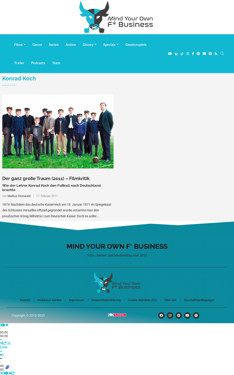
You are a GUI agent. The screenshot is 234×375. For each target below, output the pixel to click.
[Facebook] (193, 53)
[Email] (204, 53)
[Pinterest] (198, 53)
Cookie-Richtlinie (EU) (142, 300)
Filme (18, 44)
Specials (109, 44)
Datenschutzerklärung (106, 300)
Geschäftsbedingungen (199, 300)
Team (56, 63)
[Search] (222, 53)
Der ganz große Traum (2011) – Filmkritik (46, 178)
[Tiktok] (182, 53)
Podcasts (38, 63)
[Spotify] (210, 53)
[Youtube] (170, 53)
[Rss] (216, 53)
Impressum (76, 300)
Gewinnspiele (135, 44)
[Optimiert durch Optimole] (8, 367)
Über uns (170, 300)
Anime (71, 44)
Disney (88, 44)
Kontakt (25, 300)
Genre (37, 44)
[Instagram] (187, 53)
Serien (54, 44)
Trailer (19, 63)
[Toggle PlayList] (117, 347)
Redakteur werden (49, 300)
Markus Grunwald (19, 196)
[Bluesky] (176, 53)
